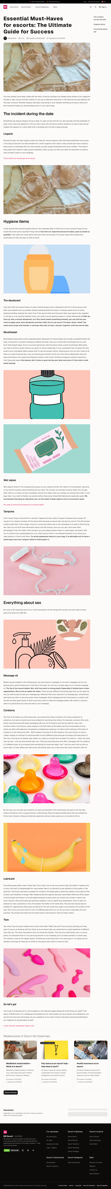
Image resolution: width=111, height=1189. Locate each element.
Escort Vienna (94, 1137)
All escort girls (51, 1137)
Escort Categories (42, 7)
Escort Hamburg (73, 1148)
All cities (49, 1140)
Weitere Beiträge (11, 1092)
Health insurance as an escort (88, 1065)
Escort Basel (51, 1162)
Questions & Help (53, 1144)
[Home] (5, 7)
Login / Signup (52, 1148)
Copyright (78, 1185)
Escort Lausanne (52, 1166)
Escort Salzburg (95, 1140)
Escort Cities (26, 7)
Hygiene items (99, 24)
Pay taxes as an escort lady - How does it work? (55, 1065)
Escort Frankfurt (73, 1144)
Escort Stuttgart (73, 1151)
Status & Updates (102, 1185)
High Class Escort (74, 1162)
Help (84, 2)
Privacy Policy (62, 1185)
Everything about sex (101, 30)
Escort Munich (73, 1140)
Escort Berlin (72, 1137)
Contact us (93, 1170)
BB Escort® (11, 1185)
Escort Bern (94, 1144)
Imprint (71, 1185)
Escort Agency (95, 1174)
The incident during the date (100, 18)
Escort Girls (14, 7)
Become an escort (94, 2)
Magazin (92, 1166)
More (56, 7)
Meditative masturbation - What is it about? (18, 1065)
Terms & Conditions (89, 1185)
